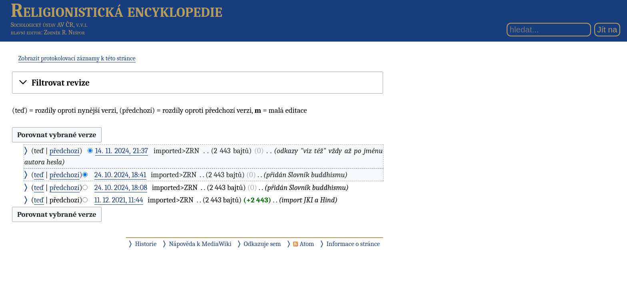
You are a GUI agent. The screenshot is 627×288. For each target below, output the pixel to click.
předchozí (65, 150)
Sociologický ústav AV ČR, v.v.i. (49, 24)
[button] (197, 82)
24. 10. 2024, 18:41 (120, 174)
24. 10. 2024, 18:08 (120, 187)
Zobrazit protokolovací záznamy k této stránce (77, 58)
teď (39, 174)
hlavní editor (26, 32)
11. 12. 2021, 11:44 (118, 200)
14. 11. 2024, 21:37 (121, 150)
